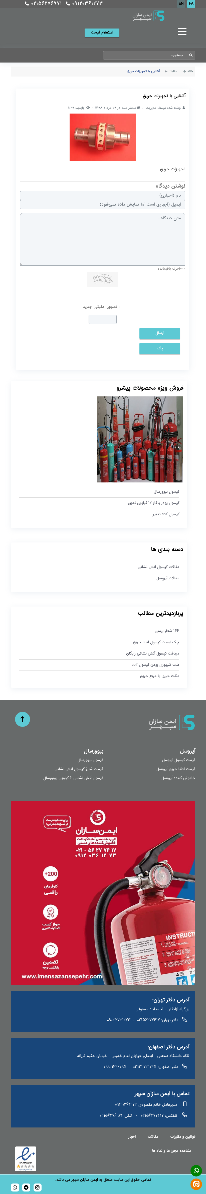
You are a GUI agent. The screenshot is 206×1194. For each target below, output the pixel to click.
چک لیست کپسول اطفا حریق (156, 642)
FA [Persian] (191, 4)
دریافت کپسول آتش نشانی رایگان (152, 653)
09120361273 (84, 4)
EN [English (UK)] (181, 4)
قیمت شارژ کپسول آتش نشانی (79, 769)
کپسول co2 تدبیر (166, 514)
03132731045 (144, 1067)
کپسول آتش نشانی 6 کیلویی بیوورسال (73, 778)
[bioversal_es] (38, 1187)
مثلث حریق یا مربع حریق (159, 676)
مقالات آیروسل (167, 578)
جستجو (191, 55)
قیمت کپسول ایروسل (178, 760)
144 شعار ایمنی (167, 631)
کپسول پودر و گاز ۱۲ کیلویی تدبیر (153, 503)
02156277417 (148, 1020)
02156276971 (43, 4)
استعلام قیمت (102, 32)
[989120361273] (15, 1187)
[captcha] (103, 319)
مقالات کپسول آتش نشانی (158, 567)
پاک (160, 348)
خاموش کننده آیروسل (178, 778)
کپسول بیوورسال (166, 491)
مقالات (153, 1136)
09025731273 (118, 1020)
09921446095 (115, 1067)
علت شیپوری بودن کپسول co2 (155, 665)
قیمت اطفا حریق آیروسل (175, 769)
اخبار (132, 1136)
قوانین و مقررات (182, 1136)
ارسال (159, 333)
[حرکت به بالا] (22, 719)
